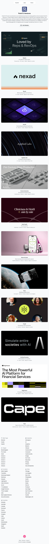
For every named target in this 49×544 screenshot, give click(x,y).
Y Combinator (4, 487)
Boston (27, 481)
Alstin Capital (4, 471)
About (20, 540)
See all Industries (29, 465)
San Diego (27, 489)
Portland (27, 487)
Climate (27, 448)
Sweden (3, 528)
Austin (26, 479)
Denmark (3, 508)
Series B (3, 458)
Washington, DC (29, 497)
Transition (3, 473)
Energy (27, 461)
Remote (3, 440)
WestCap (3, 477)
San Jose (27, 493)
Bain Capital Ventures (6, 495)
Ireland (3, 518)
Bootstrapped (4, 450)
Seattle (27, 495)
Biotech (27, 446)
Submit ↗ (28, 540)
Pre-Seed (3, 452)
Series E (3, 463)
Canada (3, 506)
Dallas (26, 483)
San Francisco (28, 491)
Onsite (2, 442)
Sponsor (23, 540)
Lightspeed (4, 481)
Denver (27, 485)
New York (27, 475)
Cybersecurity (28, 454)
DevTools (27, 458)
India (2, 516)
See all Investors (5, 497)
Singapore (3, 524)
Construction (28, 450)
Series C (3, 459)
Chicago (27, 471)
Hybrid (2, 444)
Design (27, 456)
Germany (3, 512)
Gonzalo (29, 542)
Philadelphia (28, 477)
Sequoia (3, 479)
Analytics (27, 444)
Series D (3, 461)
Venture (3, 465)
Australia (3, 504)
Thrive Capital (4, 491)
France (3, 510)
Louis (24, 542)
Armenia (3, 502)
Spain (2, 526)
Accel (2, 485)
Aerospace (28, 440)
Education (27, 459)
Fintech (27, 463)
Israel (2, 520)
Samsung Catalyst (5, 475)
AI (25, 442)
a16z (2, 493)
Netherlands (4, 522)
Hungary (3, 514)
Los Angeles (28, 473)
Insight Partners (5, 489)
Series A (3, 456)
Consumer (27, 452)
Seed (2, 454)
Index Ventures (4, 483)
